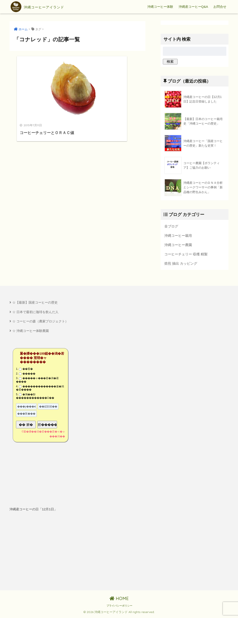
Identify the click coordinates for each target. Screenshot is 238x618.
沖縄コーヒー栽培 (178, 235)
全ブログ (171, 226)
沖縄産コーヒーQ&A (193, 6)
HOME (119, 599)
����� (28, 374)
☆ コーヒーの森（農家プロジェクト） (40, 322)
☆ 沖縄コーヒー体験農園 (30, 332)
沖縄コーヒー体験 (160, 6)
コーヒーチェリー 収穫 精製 (186, 254)
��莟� (27, 370)
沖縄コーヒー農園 (178, 245)
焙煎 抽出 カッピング (180, 264)
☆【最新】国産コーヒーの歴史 (35, 303)
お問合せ (219, 6)
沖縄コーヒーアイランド (47, 7)
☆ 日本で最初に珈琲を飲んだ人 (35, 313)
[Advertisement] (42, 552)
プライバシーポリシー (119, 607)
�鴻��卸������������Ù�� (35, 397)
